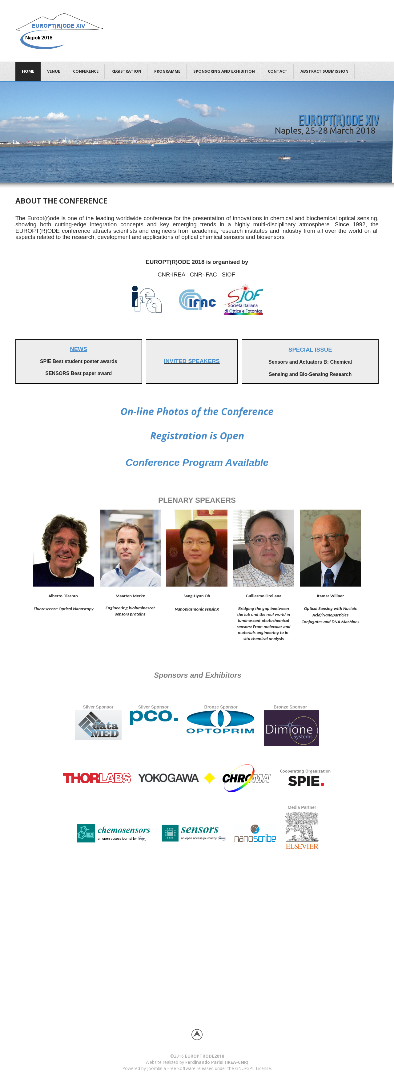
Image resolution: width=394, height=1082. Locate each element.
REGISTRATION (126, 71)
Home (28, 71)
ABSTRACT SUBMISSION (324, 71)
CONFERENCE (85, 71)
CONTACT (277, 71)
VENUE (53, 71)
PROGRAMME (167, 71)
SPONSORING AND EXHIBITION (224, 71)
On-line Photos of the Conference (197, 411)
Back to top (197, 1034)
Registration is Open (197, 435)
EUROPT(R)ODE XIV (338, 120)
